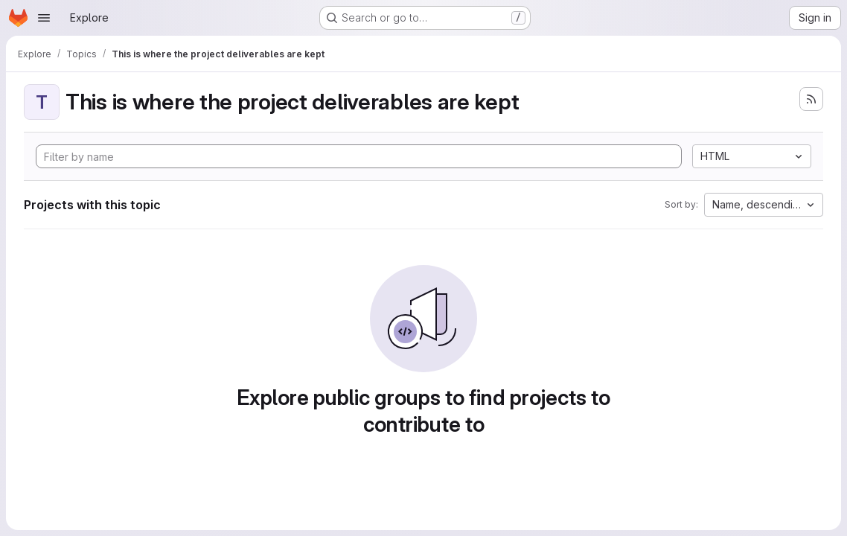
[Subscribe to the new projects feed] (811, 99)
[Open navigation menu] (44, 18)
